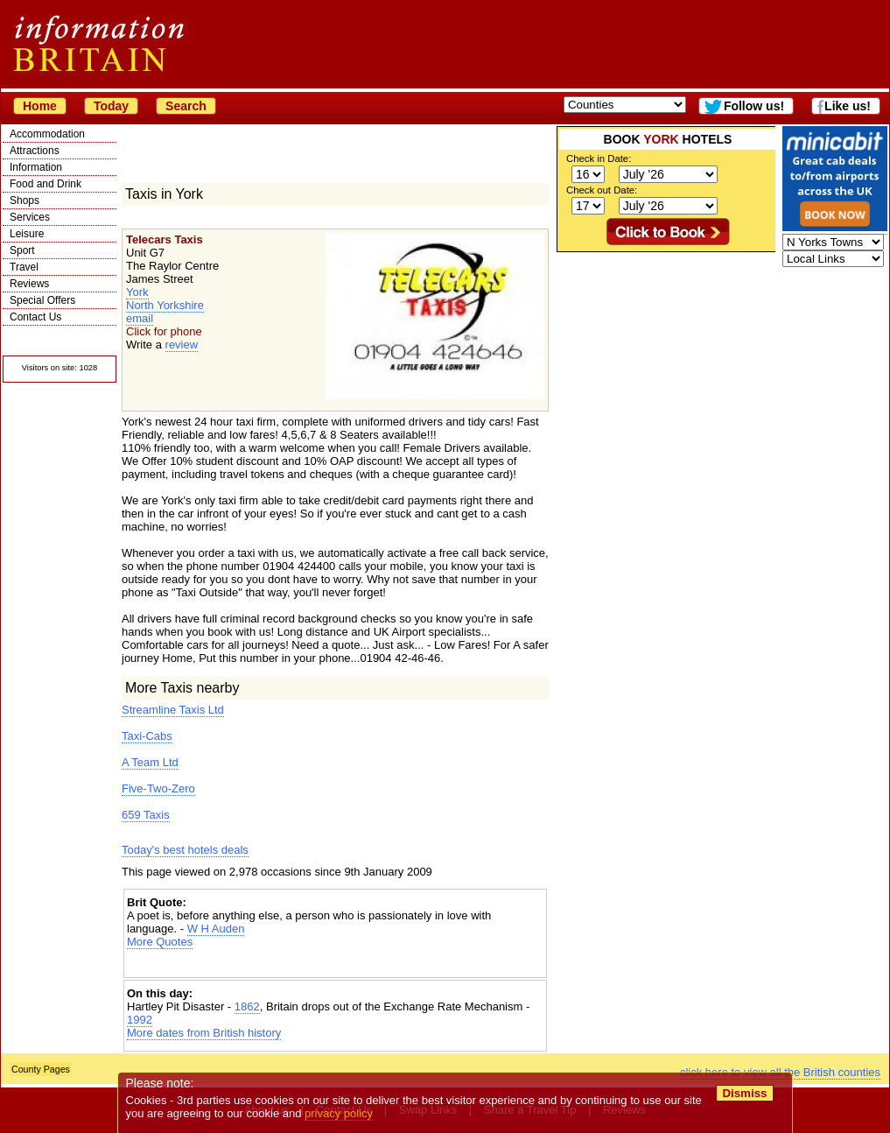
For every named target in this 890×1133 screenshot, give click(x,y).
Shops (24, 200)
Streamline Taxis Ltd (173, 709)
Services (30, 217)
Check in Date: (598, 158)
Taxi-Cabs (147, 735)
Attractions (35, 150)
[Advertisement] (335, 963)
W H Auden (216, 928)
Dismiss (744, 1093)
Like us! (847, 106)
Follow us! (754, 106)
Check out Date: (601, 190)
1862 (247, 1006)
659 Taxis (146, 814)
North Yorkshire (165, 305)
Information (36, 167)
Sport (22, 250)
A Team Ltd (150, 762)
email (139, 318)
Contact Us (35, 317)
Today (111, 106)
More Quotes (160, 941)
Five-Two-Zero (158, 788)
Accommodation (47, 134)
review (182, 344)
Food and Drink (45, 184)
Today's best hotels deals (185, 849)
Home (40, 106)
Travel (24, 267)
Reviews (29, 284)
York (137, 292)
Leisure (27, 234)
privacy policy (339, 1113)
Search (186, 106)
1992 (139, 1019)
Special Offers (42, 300)
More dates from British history (204, 1032)
